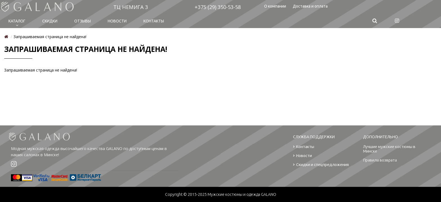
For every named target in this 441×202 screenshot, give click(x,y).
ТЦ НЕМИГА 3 (130, 7)
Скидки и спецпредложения (321, 164)
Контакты (153, 21)
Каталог (16, 21)
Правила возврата (380, 160)
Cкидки (49, 21)
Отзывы (82, 21)
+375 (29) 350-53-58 (218, 7)
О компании (275, 6)
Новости (117, 21)
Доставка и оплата (310, 6)
